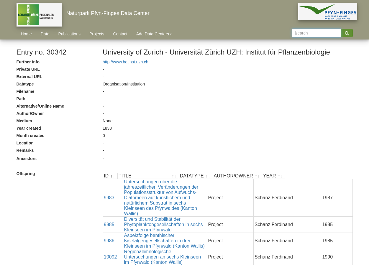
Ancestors (27, 158)
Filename (26, 91)
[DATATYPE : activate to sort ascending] (263, 176)
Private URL (28, 69)
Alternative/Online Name (40, 106)
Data (45, 34)
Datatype (25, 84)
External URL (29, 76)
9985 (109, 205)
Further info (28, 62)
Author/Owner (30, 113)
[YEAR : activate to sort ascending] (340, 176)
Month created (31, 135)
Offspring (26, 173)
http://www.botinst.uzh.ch (125, 62)
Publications (69, 34)
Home (26, 34)
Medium (24, 120)
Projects (96, 34)
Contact (120, 34)
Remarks (25, 150)
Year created (29, 128)
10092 (110, 227)
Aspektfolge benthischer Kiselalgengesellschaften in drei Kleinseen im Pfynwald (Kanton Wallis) (177, 217)
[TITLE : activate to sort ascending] (182, 176)
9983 (109, 189)
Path (21, 98)
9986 (109, 216)
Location (25, 143)
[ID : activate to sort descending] (110, 176)
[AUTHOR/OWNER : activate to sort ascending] (305, 176)
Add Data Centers (154, 34)
